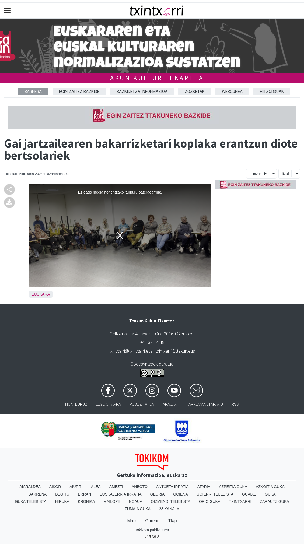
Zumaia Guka (138, 509)
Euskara (41, 294)
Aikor (55, 487)
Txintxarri (240, 501)
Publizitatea (142, 404)
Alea (96, 487)
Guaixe (249, 494)
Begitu (62, 494)
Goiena (180, 494)
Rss (235, 404)
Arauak (170, 404)
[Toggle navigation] (7, 10)
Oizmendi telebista (170, 501)
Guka (270, 494)
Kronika (86, 501)
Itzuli (286, 173)
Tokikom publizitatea (152, 530)
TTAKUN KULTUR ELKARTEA (152, 78)
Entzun (259, 173)
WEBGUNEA (232, 91)
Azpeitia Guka (233, 487)
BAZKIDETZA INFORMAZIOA (142, 91)
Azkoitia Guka (270, 487)
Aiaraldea (30, 487)
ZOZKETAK (195, 91)
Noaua (135, 501)
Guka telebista (30, 501)
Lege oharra (108, 404)
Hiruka (62, 501)
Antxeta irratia (172, 487)
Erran (84, 494)
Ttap (172, 520)
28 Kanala (169, 509)
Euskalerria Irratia (120, 494)
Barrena (37, 494)
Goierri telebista (215, 494)
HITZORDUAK (272, 91)
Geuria (157, 494)
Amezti (116, 487)
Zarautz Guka (274, 501)
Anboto (140, 487)
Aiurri (75, 487)
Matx (132, 520)
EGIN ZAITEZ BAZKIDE (79, 91)
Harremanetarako (204, 404)
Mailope (111, 501)
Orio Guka (209, 501)
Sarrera (33, 91)
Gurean (152, 520)
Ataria (204, 487)
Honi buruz (76, 404)
